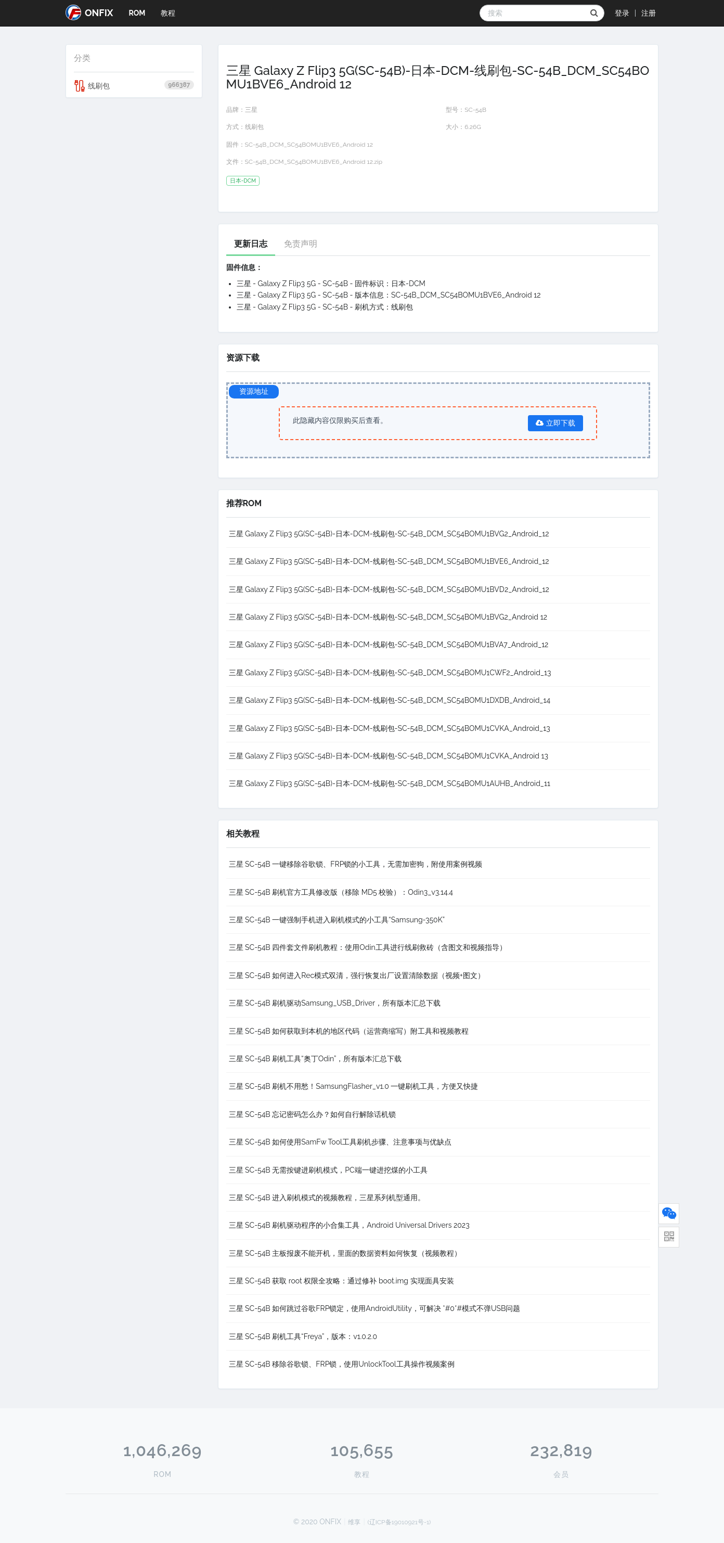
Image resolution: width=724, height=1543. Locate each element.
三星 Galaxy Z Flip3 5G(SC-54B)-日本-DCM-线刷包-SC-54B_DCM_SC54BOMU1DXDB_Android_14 (390, 700)
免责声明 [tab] (300, 244)
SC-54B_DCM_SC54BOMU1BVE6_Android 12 (309, 144)
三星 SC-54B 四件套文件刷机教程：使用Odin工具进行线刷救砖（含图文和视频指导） (368, 947)
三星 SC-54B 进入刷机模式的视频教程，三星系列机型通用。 (327, 1197)
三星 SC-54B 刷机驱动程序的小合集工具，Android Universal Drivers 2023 (349, 1225)
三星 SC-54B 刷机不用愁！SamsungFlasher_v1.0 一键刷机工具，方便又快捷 (354, 1086)
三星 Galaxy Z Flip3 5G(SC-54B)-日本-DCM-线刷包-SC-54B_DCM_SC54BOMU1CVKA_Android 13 (389, 756)
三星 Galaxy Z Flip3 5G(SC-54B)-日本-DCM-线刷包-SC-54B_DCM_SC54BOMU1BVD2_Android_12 (389, 589)
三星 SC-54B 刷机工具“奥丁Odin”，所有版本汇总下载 (315, 1059)
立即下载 (555, 423)
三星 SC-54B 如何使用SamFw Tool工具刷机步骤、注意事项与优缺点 (340, 1142)
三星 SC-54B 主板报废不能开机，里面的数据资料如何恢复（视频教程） (345, 1253)
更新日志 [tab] (250, 244)
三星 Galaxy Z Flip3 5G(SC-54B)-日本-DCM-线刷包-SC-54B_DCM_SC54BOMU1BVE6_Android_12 (389, 561)
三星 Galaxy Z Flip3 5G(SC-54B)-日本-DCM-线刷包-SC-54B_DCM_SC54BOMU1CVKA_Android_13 (389, 728)
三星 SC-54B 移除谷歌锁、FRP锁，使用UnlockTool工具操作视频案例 (342, 1364)
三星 (251, 109)
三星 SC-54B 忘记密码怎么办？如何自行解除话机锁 (312, 1114)
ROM (136, 13)
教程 (168, 13)
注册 (648, 13)
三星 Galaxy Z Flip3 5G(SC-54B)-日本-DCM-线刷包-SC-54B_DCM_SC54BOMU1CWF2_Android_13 (390, 672)
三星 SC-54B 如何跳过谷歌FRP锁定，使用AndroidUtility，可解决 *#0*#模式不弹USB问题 (375, 1308)
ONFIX (89, 12)
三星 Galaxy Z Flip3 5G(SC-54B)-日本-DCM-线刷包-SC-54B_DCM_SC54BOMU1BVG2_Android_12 (389, 534)
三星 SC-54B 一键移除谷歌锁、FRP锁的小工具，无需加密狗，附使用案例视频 (356, 864)
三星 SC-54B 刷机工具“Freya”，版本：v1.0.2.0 (303, 1336)
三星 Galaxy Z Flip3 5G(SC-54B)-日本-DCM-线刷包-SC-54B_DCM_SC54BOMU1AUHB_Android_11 (390, 783)
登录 (622, 13)
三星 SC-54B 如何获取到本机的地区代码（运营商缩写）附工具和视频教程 (349, 1031)
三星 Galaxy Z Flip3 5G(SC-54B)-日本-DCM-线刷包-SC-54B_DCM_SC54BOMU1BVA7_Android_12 (389, 644)
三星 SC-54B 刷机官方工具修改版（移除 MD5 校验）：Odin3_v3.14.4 (341, 892)
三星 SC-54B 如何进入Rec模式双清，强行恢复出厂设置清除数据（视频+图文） (357, 975)
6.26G (472, 127)
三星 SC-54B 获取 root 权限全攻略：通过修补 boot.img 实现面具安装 (341, 1281)
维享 (354, 1522)
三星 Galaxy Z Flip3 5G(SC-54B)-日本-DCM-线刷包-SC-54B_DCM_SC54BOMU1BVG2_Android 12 (388, 617)
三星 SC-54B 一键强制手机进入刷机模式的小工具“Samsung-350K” (337, 920)
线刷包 (134, 86)
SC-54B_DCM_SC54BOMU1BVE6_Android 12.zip (314, 161)
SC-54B (475, 109)
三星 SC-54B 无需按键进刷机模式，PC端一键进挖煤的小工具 (328, 1170)
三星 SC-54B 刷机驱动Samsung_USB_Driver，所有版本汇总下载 (335, 1003)
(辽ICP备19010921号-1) (399, 1522)
